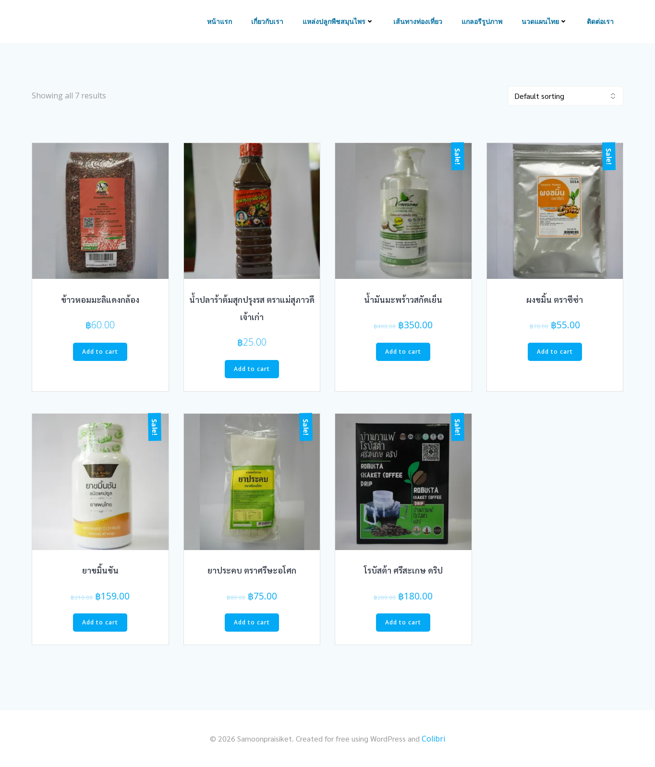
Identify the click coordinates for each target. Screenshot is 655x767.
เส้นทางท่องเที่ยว (417, 21)
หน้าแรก (219, 21)
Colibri (433, 738)
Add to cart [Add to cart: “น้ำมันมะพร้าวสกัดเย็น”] (403, 352)
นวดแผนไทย (545, 21)
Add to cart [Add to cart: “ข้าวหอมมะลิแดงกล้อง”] (100, 352)
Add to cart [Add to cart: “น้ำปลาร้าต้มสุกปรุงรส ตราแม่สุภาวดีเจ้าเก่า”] (252, 369)
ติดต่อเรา (600, 21)
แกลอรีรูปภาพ (481, 21)
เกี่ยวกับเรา (267, 21)
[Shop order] (565, 96)
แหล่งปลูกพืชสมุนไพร (338, 21)
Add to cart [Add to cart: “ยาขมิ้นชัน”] (100, 622)
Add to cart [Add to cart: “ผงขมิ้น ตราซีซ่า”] (555, 352)
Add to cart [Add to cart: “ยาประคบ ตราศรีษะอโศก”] (252, 622)
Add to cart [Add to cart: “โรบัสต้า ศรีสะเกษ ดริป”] (403, 622)
